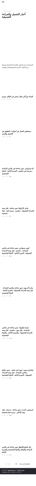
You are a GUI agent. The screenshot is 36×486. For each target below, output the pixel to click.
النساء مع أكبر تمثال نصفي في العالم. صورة (17, 96)
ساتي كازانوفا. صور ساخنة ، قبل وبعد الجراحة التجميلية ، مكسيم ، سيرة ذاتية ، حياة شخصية (18, 210)
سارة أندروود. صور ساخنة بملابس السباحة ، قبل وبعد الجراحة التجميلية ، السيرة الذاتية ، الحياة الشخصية (17, 290)
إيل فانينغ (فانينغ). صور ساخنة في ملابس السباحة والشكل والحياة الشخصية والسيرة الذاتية (17, 449)
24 (16, 464)
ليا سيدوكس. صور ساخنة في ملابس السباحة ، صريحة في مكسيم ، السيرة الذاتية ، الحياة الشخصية (18, 171)
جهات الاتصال (20, 470)
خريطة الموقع (12, 470)
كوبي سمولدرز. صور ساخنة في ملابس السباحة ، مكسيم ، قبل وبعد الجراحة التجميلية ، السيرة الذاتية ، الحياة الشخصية (17, 250)
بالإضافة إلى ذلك (24, 464)
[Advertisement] (18, 38)
